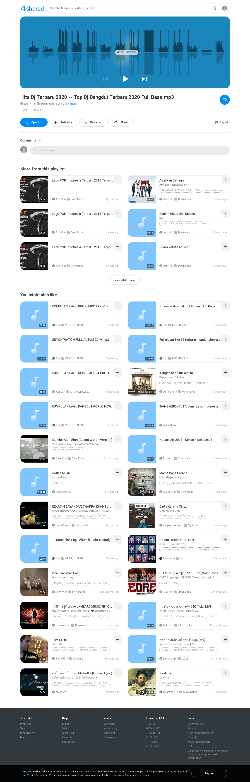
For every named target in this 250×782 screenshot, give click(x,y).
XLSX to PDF (153, 746)
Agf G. (57, 391)
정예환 (165, 591)
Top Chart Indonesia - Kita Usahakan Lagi (83, 583)
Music (57, 516)
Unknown (167, 383)
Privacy (192, 728)
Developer (110, 737)
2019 (105, 516)
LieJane (165, 558)
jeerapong (167, 658)
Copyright (109, 732)
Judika (201, 516)
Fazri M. (58, 591)
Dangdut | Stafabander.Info (70, 449)
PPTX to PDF (153, 728)
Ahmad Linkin (184, 383)
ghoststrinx (167, 425)
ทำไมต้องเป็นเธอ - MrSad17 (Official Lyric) (83, 683)
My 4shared (186, 391)
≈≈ (179, 558)
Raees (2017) (193, 683)
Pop (198, 190)
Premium (25, 723)
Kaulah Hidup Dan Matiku (183, 223)
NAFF (203, 223)
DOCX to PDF (153, 732)
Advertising (110, 728)
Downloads (45, 103)
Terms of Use (195, 723)
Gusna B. (166, 491)
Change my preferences (137, 775)
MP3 (25, 110)
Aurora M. (166, 391)
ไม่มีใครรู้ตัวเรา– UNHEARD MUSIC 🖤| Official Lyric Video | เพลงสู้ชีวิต (83, 616)
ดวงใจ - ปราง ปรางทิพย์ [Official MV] (190, 616)
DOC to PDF (152, 723)
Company (109, 723)
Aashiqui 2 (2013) (88, 650)
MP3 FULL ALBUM (72, 325)
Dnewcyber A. (61, 491)
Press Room (27, 732)
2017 (208, 683)
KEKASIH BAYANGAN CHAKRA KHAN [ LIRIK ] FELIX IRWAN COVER (83, 516)
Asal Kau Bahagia (214, 190)
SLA (190, 746)
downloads (182, 591)
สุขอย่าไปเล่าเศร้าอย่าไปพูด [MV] (189, 650)
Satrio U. (58, 658)
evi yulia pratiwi (170, 525)
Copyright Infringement (201, 732)
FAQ (64, 728)
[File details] (34, 189)
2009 (56, 483)
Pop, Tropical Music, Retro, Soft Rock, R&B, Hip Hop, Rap (178, 549)
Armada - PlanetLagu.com (176, 190)
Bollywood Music (64, 650)
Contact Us (68, 741)
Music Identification (199, 741)
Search (24, 728)
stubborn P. (60, 692)
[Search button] (214, 8)
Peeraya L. (60, 625)
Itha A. (164, 458)
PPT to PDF (152, 741)
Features (67, 737)
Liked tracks (183, 625)
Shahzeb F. (167, 692)
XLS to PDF (152, 737)
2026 (176, 583)
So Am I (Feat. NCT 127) (210, 549)
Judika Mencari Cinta (181, 483)
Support (66, 723)
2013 (200, 483)
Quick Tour (68, 732)
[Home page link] (32, 8)
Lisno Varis (60, 525)
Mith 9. (165, 625)
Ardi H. (26, 103)
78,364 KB (37, 110)
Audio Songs (188, 692)
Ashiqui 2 (76, 658)
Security (192, 737)
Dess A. (58, 458)
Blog (22, 737)
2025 (105, 583)
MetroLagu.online (172, 516)
